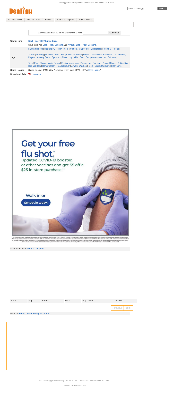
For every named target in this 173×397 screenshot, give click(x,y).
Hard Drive (59, 54)
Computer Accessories (96, 57)
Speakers (56, 57)
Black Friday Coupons (53, 45)
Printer (86, 54)
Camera (73, 49)
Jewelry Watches (79, 66)
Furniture (97, 63)
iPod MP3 (106, 49)
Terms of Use (71, 381)
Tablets (31, 54)
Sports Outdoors (102, 66)
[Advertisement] (79, 101)
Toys (30, 63)
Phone (116, 49)
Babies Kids (123, 63)
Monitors (49, 54)
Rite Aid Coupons (35, 248)
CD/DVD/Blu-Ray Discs (101, 54)
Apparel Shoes (109, 63)
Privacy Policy (58, 381)
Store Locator (94, 70)
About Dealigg (45, 381)
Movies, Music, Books (50, 63)
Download (34, 74)
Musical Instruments (70, 63)
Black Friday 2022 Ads (99, 381)
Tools (90, 66)
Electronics (96, 49)
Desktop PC (49, 49)
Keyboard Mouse (74, 54)
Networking (67, 57)
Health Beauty (63, 66)
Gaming (40, 54)
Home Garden (48, 66)
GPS (66, 49)
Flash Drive (116, 66)
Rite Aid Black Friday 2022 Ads (34, 313)
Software (112, 57)
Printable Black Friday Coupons (81, 45)
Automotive (86, 63)
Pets (36, 63)
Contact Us (83, 381)
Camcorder (84, 49)
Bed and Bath (34, 66)
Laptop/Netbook (35, 49)
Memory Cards (43, 57)
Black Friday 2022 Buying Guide (42, 41)
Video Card (79, 57)
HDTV (60, 49)
